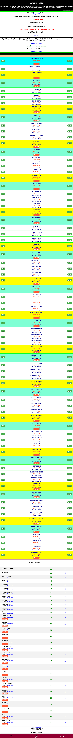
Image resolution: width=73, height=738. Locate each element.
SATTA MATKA (36, 727)
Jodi (3, 60)
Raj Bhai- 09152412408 (36, 43)
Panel (69, 60)
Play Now (36, 64)
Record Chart (10, 570)
